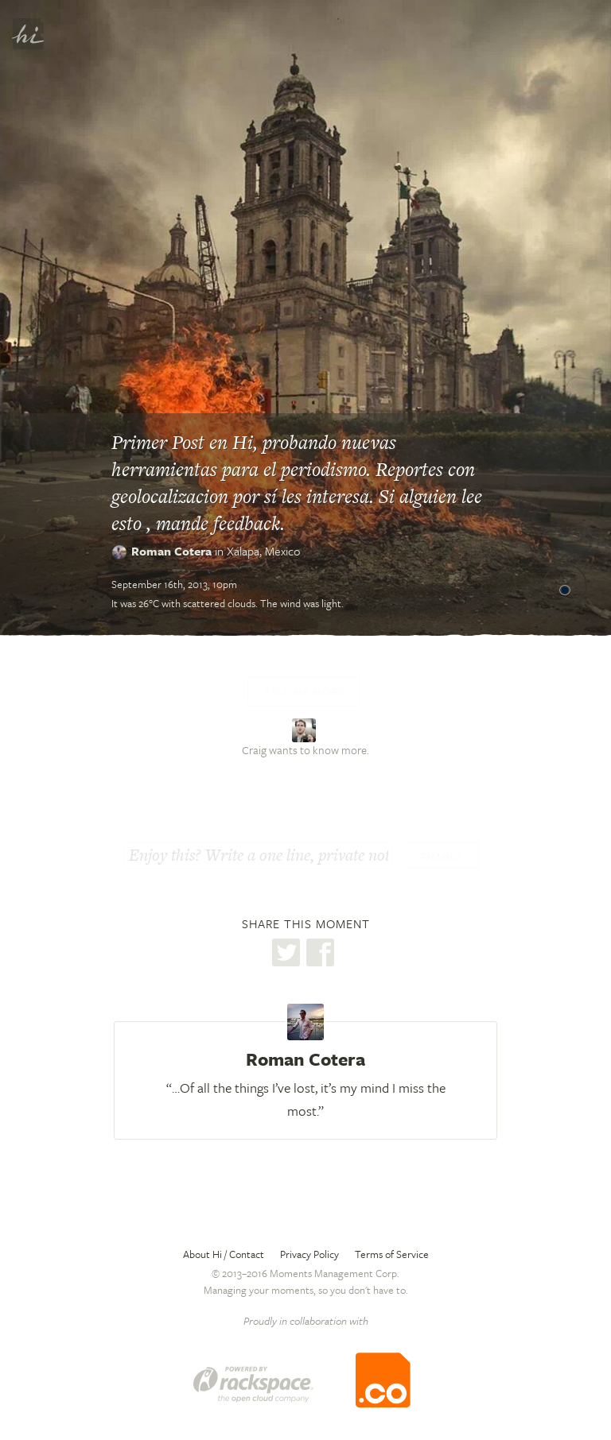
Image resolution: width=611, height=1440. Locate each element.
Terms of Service (392, 1254)
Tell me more (304, 691)
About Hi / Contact (223, 1254)
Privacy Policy (309, 1254)
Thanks (440, 857)
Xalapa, (264, 550)
